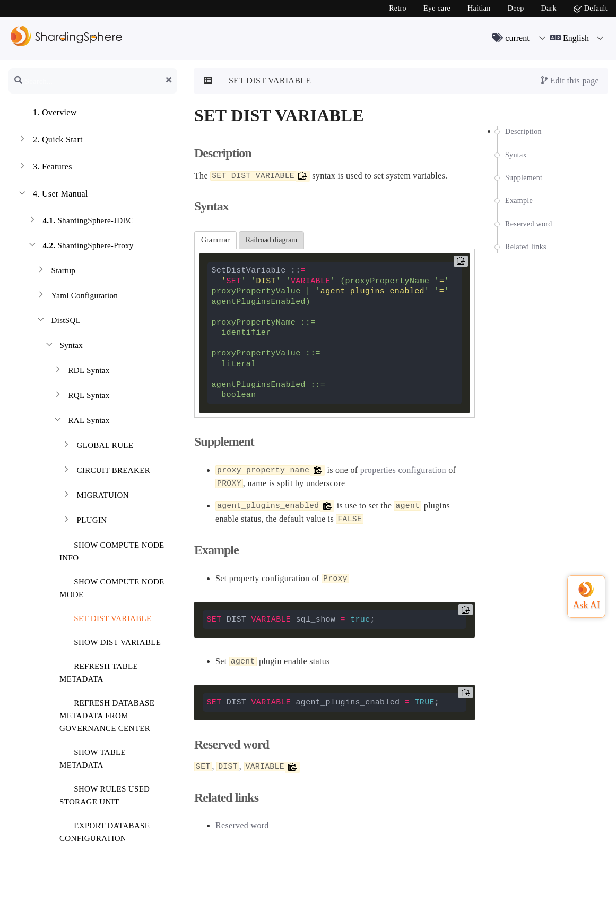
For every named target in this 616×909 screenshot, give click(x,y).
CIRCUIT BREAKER (105, 471)
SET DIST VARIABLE (106, 616)
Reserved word (528, 224)
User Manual (52, 195)
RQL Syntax (81, 396)
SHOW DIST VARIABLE (111, 640)
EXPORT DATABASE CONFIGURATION (104, 830)
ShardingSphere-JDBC (80, 221)
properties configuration (403, 469)
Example (519, 201)
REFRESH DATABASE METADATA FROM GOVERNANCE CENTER (106, 714)
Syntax (63, 346)
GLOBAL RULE (97, 446)
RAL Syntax (81, 421)
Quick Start (50, 141)
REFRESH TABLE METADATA (98, 670)
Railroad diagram (272, 240)
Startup (55, 271)
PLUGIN (84, 521)
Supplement (523, 178)
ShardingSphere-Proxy (80, 246)
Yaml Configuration (77, 296)
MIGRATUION (95, 496)
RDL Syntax (81, 371)
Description (523, 131)
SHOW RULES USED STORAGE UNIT (104, 793)
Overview (47, 114)
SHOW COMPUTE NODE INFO (111, 549)
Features (44, 168)
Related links (525, 247)
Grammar (215, 240)
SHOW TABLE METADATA (92, 756)
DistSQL (58, 321)
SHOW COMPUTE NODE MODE (111, 586)
